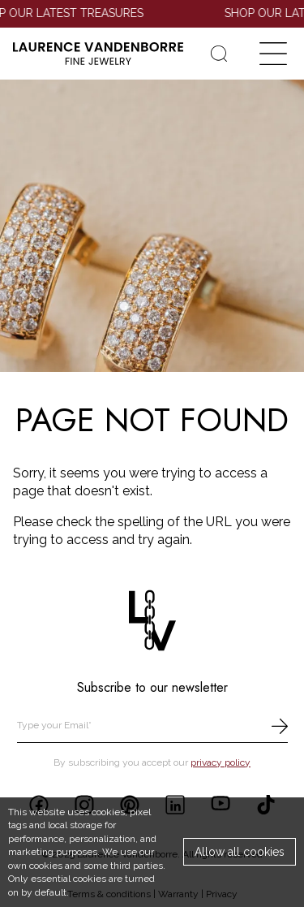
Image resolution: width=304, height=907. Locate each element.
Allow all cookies (240, 851)
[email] (152, 726)
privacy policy (220, 762)
